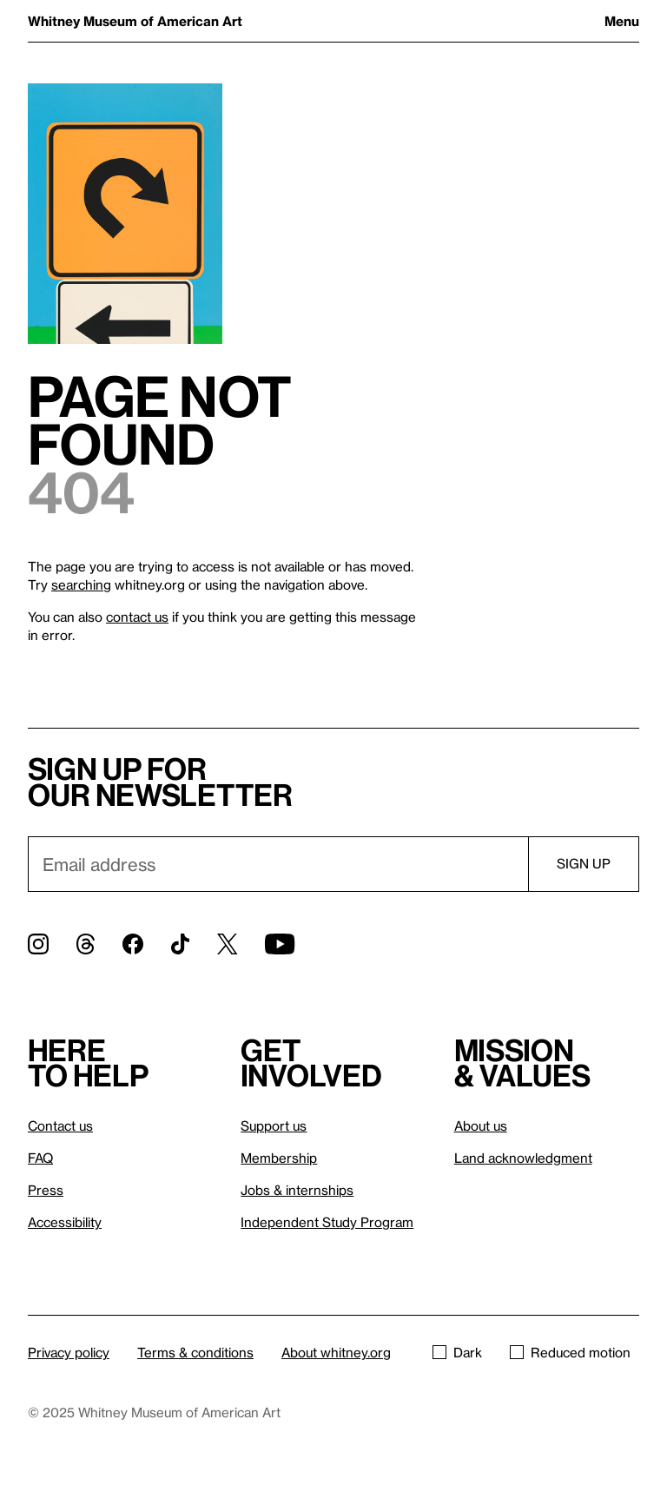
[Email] (278, 864)
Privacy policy (68, 1352)
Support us (274, 1125)
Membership (279, 1157)
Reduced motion (570, 1352)
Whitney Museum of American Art (135, 21)
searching (81, 584)
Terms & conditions (195, 1352)
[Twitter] (227, 944)
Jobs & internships (297, 1190)
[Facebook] (133, 944)
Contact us (60, 1125)
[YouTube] (279, 944)
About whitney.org (336, 1352)
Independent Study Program (327, 1222)
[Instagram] (38, 944)
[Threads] (86, 944)
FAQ (40, 1157)
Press (45, 1190)
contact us (137, 616)
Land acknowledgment (523, 1157)
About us (480, 1125)
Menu (621, 21)
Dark (457, 1352)
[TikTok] (180, 944)
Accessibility (65, 1222)
